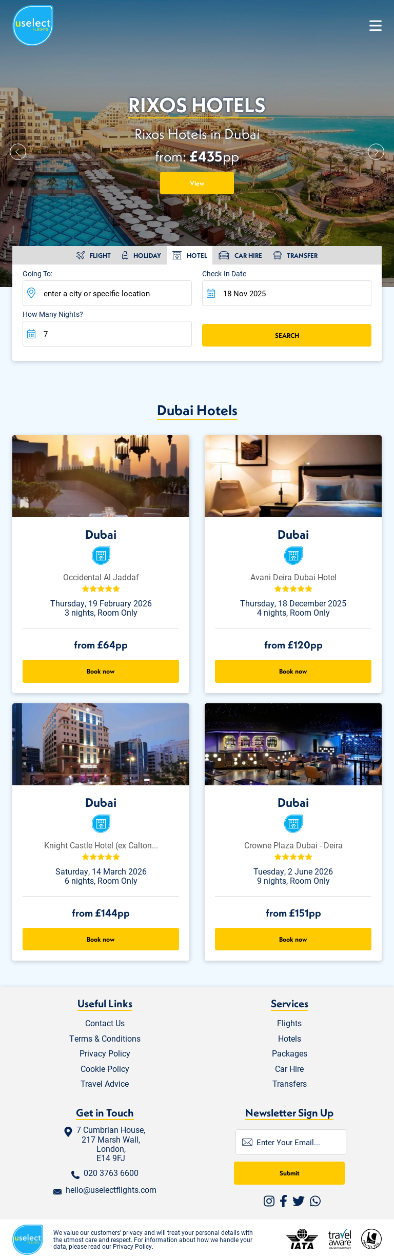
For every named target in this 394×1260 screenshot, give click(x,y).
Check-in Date (224, 274)
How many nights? (53, 314)
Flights (289, 1023)
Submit (290, 1173)
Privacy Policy (105, 1054)
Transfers (289, 1084)
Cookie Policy (105, 1069)
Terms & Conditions (105, 1039)
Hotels (289, 1039)
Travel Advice (105, 1084)
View (197, 183)
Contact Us (105, 1023)
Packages (289, 1054)
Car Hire (289, 1069)
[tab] (93, 255)
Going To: (37, 274)
